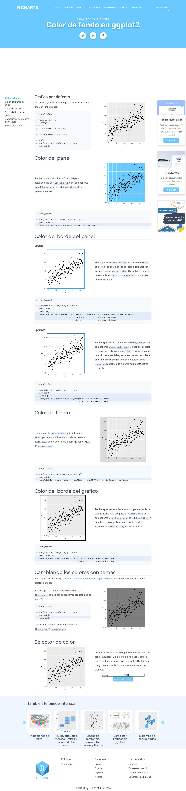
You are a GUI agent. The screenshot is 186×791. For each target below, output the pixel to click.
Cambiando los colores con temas (17, 120)
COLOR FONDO (102, 19)
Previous (23, 722)
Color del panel (13, 98)
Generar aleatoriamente (123, 679)
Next (162, 722)
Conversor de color (139, 768)
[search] (149, 7)
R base (68, 7)
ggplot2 (81, 7)
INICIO (80, 19)
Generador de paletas (140, 776)
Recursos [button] (108, 7)
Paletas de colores (138, 772)
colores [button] (93, 7)
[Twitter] (82, 35)
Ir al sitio (171, 140)
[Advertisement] (93, 66)
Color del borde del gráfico (15, 114)
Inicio (58, 7)
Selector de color (14, 125)
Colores (133, 764)
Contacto (136, 7)
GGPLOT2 (89, 19)
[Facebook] (103, 35)
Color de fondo (13, 108)
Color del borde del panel (15, 103)
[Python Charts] (171, 216)
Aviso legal (66, 764)
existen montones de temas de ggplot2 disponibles (90, 578)
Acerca (123, 7)
